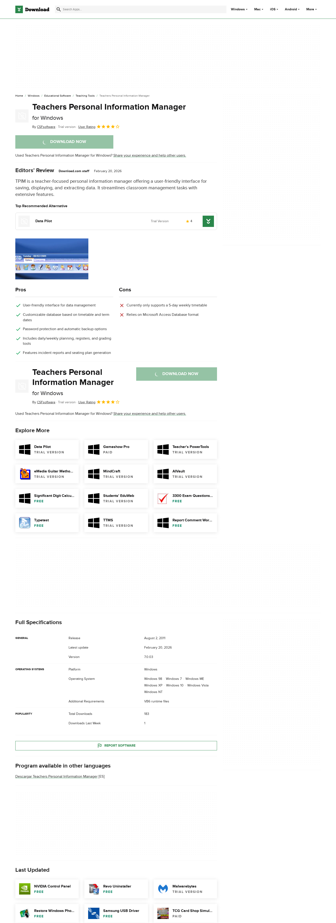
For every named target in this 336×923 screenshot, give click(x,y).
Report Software (116, 746)
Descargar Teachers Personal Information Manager (56, 776)
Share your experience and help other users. (149, 155)
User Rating (99, 126)
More (312, 9)
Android (291, 9)
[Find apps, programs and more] (140, 9)
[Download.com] (32, 9)
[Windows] (34, 96)
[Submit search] (58, 9)
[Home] (19, 96)
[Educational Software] (57, 96)
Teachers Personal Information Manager (109, 111)
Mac (257, 9)
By (43, 127)
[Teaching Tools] (85, 96)
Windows (238, 9)
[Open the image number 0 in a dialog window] (51, 258)
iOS (272, 9)
